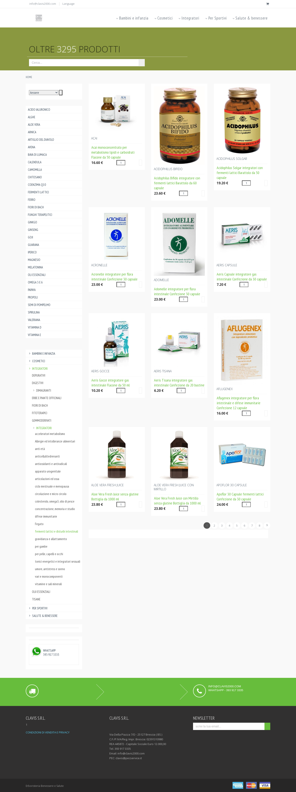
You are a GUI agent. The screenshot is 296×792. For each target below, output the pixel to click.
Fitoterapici (39, 413)
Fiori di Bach (36, 207)
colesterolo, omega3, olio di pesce (54, 501)
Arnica (32, 132)
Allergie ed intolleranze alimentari (55, 441)
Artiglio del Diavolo (41, 140)
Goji (30, 237)
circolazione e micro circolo (50, 494)
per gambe (41, 546)
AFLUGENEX (224, 389)
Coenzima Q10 (37, 185)
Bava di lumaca (37, 155)
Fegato (39, 524)
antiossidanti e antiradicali (51, 464)
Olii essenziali (41, 592)
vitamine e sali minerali (48, 584)
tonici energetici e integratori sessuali (56, 561)
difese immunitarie (46, 516)
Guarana (33, 245)
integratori (42, 428)
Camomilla (35, 170)
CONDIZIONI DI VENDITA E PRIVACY (47, 732)
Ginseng (33, 230)
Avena (31, 147)
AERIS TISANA (163, 371)
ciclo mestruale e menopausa (52, 486)
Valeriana (34, 320)
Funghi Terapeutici (40, 215)
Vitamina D (34, 327)
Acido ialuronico (39, 110)
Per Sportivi (215, 18)
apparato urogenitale (48, 471)
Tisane (36, 599)
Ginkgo (32, 222)
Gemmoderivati (41, 420)
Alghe (31, 117)
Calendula (34, 162)
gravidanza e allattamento (51, 539)
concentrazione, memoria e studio (55, 509)
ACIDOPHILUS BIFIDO (168, 169)
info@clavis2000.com (42, 4)
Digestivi (37, 383)
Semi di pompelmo (39, 305)
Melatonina (35, 267)
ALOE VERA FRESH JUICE (107, 485)
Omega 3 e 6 (35, 282)
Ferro (31, 200)
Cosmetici (163, 18)
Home (29, 77)
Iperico (32, 252)
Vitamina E (34, 335)
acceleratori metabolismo (50, 434)
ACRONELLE (99, 265)
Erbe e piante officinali (46, 398)
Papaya (32, 290)
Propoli (33, 297)
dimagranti (41, 390)
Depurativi (38, 375)
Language (68, 4)
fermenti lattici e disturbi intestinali (56, 531)
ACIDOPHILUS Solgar (231, 159)
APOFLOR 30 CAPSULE (231, 485)
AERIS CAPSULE (226, 265)
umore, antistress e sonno (50, 569)
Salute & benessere (250, 18)
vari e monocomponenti (49, 576)
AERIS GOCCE (100, 371)
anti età (40, 449)
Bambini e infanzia (132, 18)
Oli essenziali (36, 275)
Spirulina (34, 312)
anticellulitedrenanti (47, 456)
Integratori (188, 18)
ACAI (94, 138)
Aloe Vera (34, 125)
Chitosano (35, 177)
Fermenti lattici (38, 192)
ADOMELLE (161, 280)
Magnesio (34, 260)
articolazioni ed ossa (47, 479)
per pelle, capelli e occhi (49, 554)
